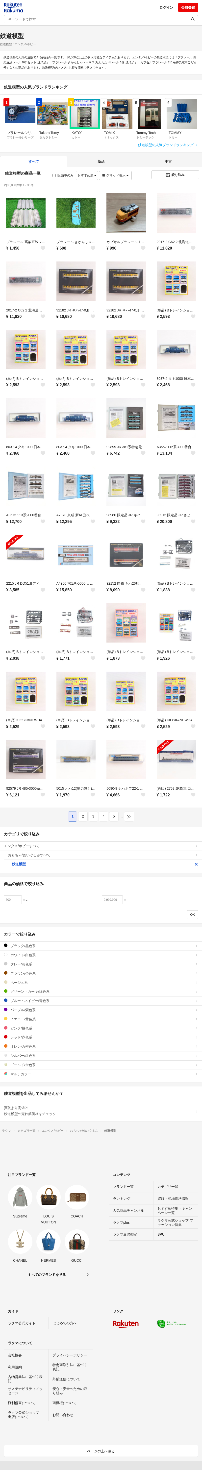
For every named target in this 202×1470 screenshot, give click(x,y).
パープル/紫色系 (101, 1010)
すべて (33, 162)
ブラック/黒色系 (101, 946)
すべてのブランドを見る (47, 1275)
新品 (101, 162)
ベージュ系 (101, 982)
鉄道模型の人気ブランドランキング (168, 145)
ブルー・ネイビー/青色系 (101, 1000)
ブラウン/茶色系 (101, 973)
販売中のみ (63, 175)
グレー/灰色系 (101, 964)
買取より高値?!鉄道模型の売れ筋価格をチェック (101, 1111)
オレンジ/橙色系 (101, 1046)
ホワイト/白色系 (101, 955)
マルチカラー (101, 1074)
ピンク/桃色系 (101, 1028)
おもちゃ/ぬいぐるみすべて (103, 855)
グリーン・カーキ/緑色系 (101, 991)
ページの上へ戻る (101, 1451)
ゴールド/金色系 (101, 1065)
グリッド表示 (115, 175)
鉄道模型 (105, 864)
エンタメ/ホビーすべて (101, 846)
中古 (168, 162)
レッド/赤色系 (101, 1037)
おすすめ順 (87, 175)
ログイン (166, 7)
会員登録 (188, 7)
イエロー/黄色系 (101, 1019)
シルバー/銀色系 (101, 1055)
